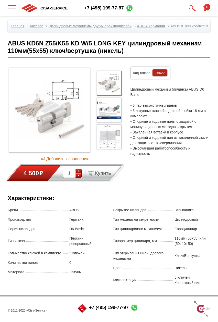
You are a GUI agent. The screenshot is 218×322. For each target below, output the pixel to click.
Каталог (36, 26)
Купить (99, 173)
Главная (17, 26)
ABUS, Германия (151, 26)
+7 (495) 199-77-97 (109, 307)
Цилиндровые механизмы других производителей (90, 26)
